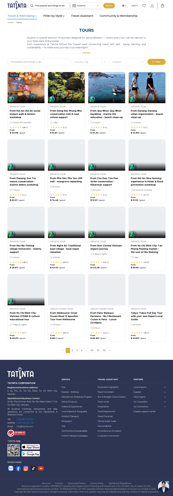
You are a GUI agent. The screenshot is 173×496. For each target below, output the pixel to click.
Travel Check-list (105, 416)
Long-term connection (108, 436)
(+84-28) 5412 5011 (25, 419)
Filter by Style (53, 15)
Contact (59, 483)
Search (109, 5)
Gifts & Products (69, 402)
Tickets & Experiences (71, 406)
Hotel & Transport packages (74, 436)
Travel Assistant (82, 15)
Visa (63, 426)
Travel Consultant (106, 392)
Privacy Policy (97, 483)
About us (46, 483)
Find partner (103, 406)
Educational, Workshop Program (76, 397)
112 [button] (104, 350)
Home (10, 22)
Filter (156, 62)
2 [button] (72, 350)
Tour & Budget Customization (112, 397)
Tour (63, 387)
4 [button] (81, 350)
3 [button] (77, 350)
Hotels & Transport (70, 416)
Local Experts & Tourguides (74, 411)
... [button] (86, 350)
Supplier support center (145, 411)
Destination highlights (108, 387)
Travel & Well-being (22, 15)
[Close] (167, 4)
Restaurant (66, 421)
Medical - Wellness (70, 392)
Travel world (103, 402)
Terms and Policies (76, 483)
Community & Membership (119, 15)
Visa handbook (104, 426)
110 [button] (92, 350)
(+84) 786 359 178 (24, 423)
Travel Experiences (106, 411)
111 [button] (98, 350)
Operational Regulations (120, 483)
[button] (109, 350)
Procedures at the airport (109, 431)
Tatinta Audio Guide (107, 421)
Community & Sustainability (74, 431)
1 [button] (67, 350)
